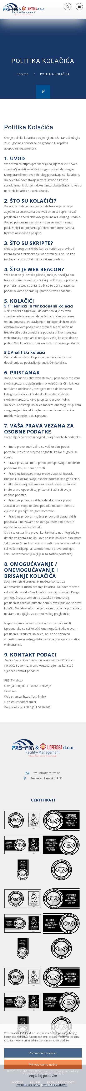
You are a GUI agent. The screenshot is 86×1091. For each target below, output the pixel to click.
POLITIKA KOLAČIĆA (28, 1085)
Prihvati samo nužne (43, 1064)
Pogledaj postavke (43, 1076)
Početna (22, 74)
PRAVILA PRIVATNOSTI (54, 1085)
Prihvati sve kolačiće (43, 1053)
